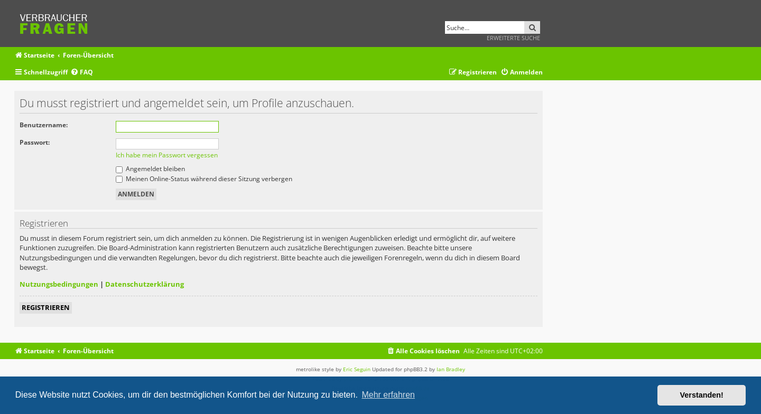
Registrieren (46, 307)
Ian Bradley (451, 369)
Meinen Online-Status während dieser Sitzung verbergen (204, 178)
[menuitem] (81, 72)
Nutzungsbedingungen (59, 284)
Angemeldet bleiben (150, 168)
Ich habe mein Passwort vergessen (167, 155)
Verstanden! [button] (701, 395)
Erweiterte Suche (513, 38)
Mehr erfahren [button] (388, 394)
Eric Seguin (356, 369)
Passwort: (35, 142)
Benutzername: (44, 124)
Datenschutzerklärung (144, 284)
